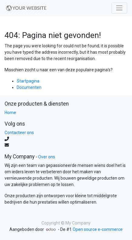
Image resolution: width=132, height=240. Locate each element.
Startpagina (28, 81)
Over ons (46, 156)
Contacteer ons (19, 132)
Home (10, 112)
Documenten (29, 87)
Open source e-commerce (98, 229)
